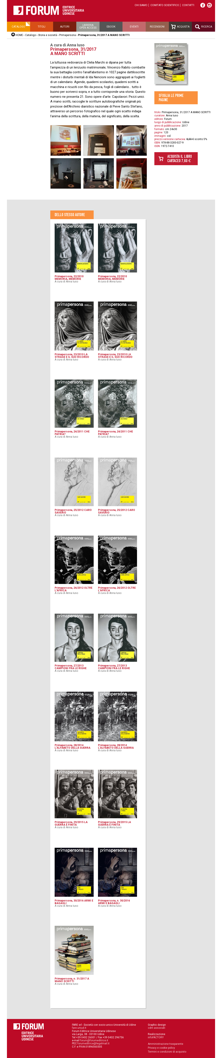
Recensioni (157, 26)
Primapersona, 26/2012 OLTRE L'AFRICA (73, 589)
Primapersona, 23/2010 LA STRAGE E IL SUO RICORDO (72, 356)
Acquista (180, 26)
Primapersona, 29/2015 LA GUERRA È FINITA (71, 823)
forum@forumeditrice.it (94, 1040)
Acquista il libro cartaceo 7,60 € (179, 158)
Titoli (41, 26)
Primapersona (67, 35)
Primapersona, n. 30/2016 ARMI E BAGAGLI (114, 902)
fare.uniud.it (79, 1027)
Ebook (111, 26)
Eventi (134, 26)
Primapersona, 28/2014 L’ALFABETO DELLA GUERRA (72, 746)
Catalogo (18, 26)
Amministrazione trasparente (165, 1043)
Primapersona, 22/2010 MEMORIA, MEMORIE (69, 277)
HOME (19, 35)
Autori (64, 26)
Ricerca (203, 26)
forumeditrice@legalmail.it (93, 1043)
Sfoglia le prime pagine (171, 97)
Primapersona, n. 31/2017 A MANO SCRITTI (72, 980)
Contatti (188, 5)
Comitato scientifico (164, 5)
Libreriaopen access (87, 26)
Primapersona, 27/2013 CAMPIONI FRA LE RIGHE (71, 667)
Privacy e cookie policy (161, 1047)
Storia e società (47, 35)
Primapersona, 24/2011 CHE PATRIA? (72, 433)
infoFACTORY (156, 1037)
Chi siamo (141, 5)
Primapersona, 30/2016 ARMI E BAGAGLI (74, 902)
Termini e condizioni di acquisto (167, 1051)
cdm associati (156, 1027)
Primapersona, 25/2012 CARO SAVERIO (73, 511)
